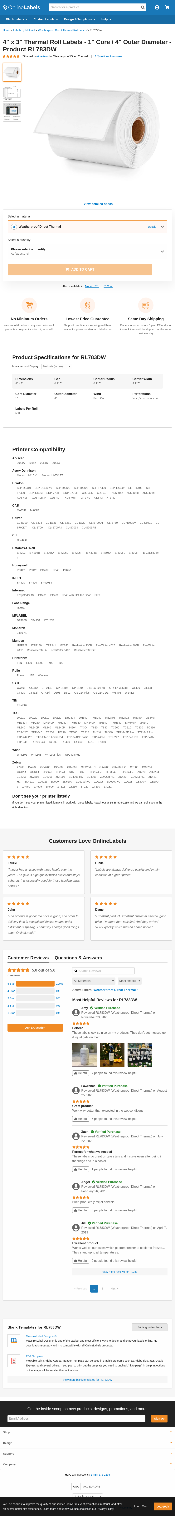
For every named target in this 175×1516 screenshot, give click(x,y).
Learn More (141, 1506)
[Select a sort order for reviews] (130, 981)
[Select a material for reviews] (93, 981)
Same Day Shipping (146, 319)
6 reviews (43, 56)
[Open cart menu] (167, 7)
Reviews (28, 957)
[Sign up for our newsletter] (76, 1418)
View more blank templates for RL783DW (87, 1379)
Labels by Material (24, 30)
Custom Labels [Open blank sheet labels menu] (46, 19)
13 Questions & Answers (108, 56)
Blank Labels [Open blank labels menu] (16, 19)
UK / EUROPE (91, 1486)
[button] (35, 984)
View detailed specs (98, 204)
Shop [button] (6, 1432)
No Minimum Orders (29, 319)
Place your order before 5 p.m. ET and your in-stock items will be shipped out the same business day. (146, 329)
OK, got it (163, 1506)
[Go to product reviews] (11, 56)
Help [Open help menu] (106, 19)
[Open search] (142, 7)
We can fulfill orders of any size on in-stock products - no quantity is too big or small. (29, 327)
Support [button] (8, 1453)
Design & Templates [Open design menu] (79, 19)
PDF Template (34, 1356)
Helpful (80, 1073)
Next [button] (114, 1288)
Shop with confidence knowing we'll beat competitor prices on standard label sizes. (87, 327)
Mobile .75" (92, 286)
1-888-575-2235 (100, 1474)
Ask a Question (35, 1027)
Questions (78, 957)
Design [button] (7, 1443)
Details (152, 226)
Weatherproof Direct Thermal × (115, 990)
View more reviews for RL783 (120, 1271)
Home (6, 30)
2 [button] (102, 1288)
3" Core (108, 286)
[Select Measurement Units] (56, 366)
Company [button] (9, 1464)
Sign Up (159, 1418)
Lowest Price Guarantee (87, 319)
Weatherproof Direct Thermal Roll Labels (62, 30)
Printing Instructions (150, 1327)
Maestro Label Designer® (41, 1336)
